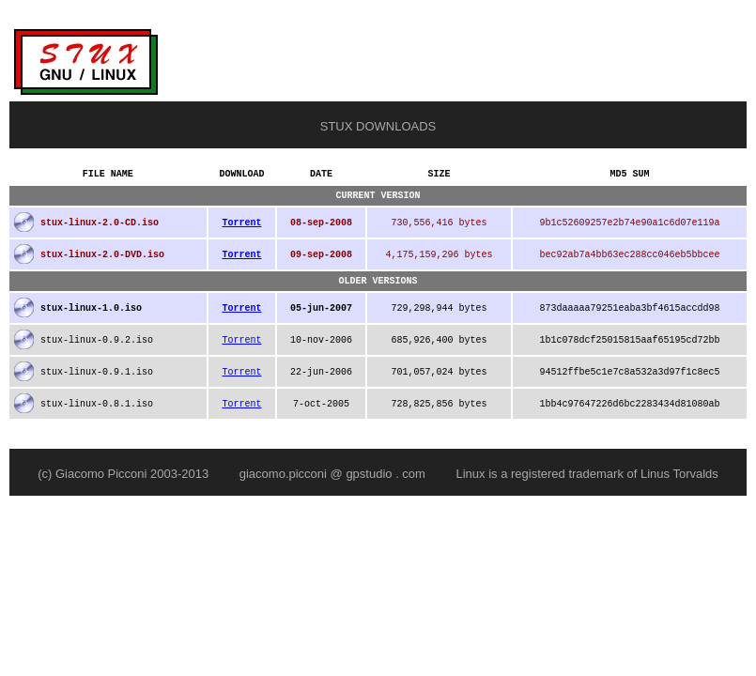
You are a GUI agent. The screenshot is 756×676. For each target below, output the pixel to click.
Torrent (241, 228)
